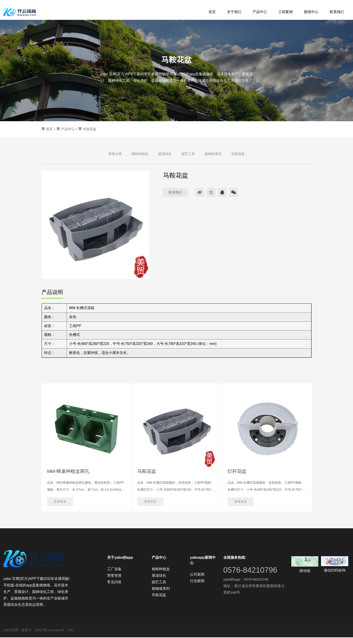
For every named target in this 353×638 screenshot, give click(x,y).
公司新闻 (197, 575)
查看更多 (60, 502)
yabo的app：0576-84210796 (246, 580)
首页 (212, 12)
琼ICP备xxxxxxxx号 (51, 631)
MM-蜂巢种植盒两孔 (69, 471)
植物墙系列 (213, 154)
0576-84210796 (251, 570)
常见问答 (114, 582)
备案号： (28, 631)
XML (73, 631)
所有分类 (115, 154)
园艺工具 (188, 154)
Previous (41, 382)
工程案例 (285, 12)
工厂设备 (114, 570)
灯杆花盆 (237, 471)
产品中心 (260, 12)
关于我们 (234, 12)
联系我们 (337, 12)
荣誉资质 (114, 576)
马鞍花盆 (147, 471)
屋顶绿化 (165, 154)
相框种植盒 (139, 154)
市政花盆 (89, 129)
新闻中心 (311, 12)
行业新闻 (197, 581)
